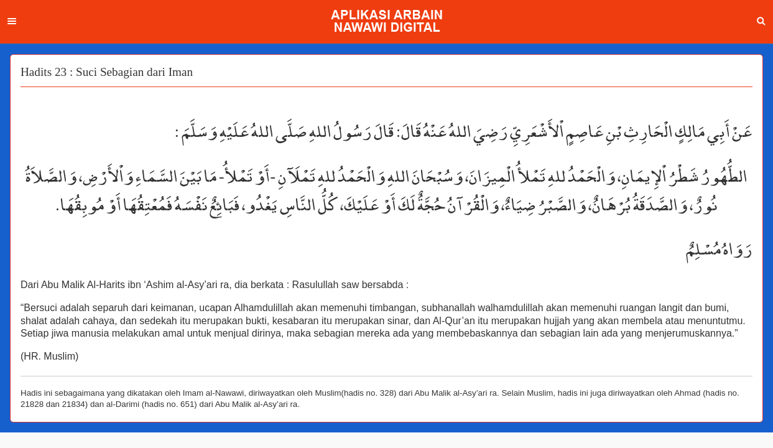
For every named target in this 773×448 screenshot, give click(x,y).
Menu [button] (12, 21)
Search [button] (761, 21)
